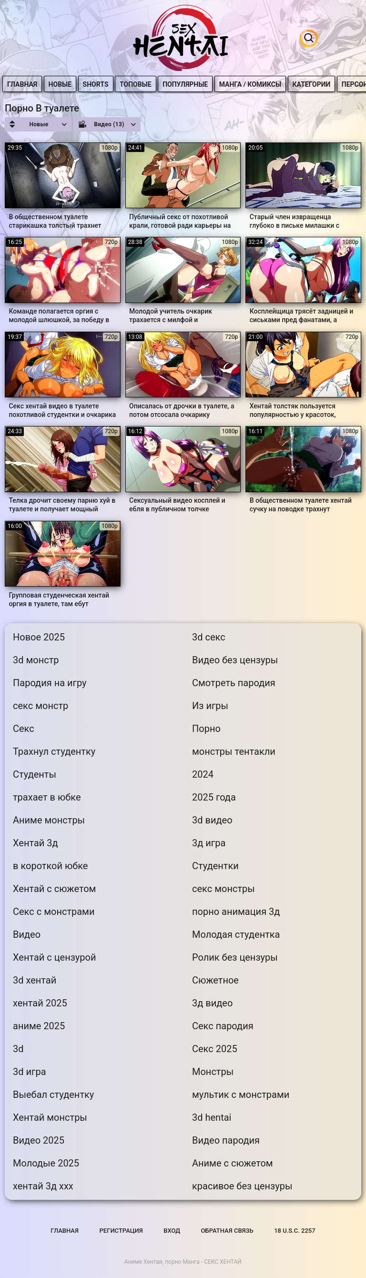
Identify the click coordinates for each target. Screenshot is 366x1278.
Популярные (188, 84)
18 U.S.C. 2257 (294, 1230)
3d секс (208, 637)
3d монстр (36, 660)
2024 (203, 774)
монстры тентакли (233, 751)
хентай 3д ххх (43, 1186)
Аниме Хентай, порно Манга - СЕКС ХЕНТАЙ (183, 1261)
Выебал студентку (53, 1094)
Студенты (34, 774)
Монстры (213, 1071)
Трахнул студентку (54, 751)
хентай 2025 (40, 1003)
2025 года (214, 797)
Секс (23, 728)
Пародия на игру (50, 683)
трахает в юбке (47, 797)
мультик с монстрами (240, 1094)
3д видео (212, 1003)
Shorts (99, 84)
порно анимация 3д (236, 911)
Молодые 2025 (46, 1163)
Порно (206, 728)
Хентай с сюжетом (54, 888)
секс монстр (40, 705)
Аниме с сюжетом (232, 1163)
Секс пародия (223, 1026)
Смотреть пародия (233, 683)
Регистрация (121, 1230)
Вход (171, 1230)
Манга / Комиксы (253, 84)
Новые (63, 84)
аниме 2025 (39, 1026)
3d (18, 1049)
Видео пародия (226, 1140)
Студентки (215, 866)
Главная (25, 84)
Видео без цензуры (235, 660)
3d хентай (34, 980)
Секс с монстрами (53, 911)
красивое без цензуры (242, 1186)
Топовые (139, 84)
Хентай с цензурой (54, 957)
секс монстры (223, 888)
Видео (27, 934)
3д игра (208, 843)
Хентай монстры (50, 1117)
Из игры (210, 705)
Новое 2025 (39, 637)
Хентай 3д (35, 843)
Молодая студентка (236, 934)
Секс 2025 (214, 1049)
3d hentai (211, 1117)
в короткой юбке (50, 866)
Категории (314, 84)
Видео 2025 (38, 1140)
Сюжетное (215, 980)
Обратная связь (227, 1230)
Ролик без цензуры (235, 957)
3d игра (29, 1071)
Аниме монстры (49, 820)
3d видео (212, 820)
